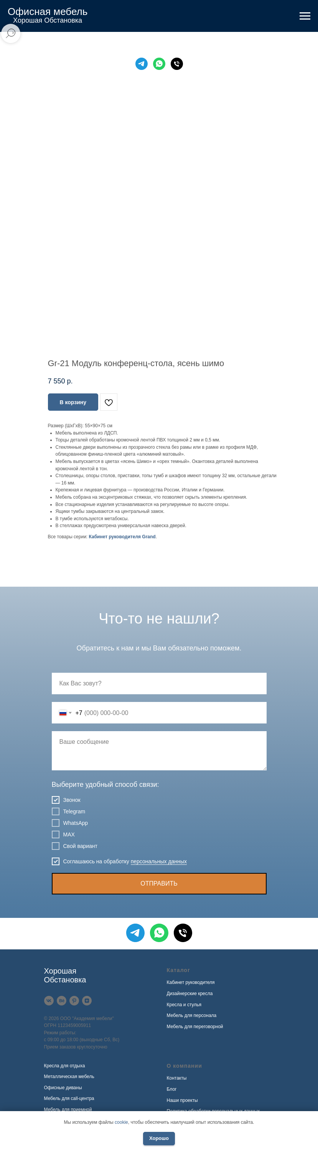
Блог (172, 1089)
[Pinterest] (74, 1000)
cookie (121, 1122)
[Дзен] (87, 1000)
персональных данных (159, 861)
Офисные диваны (63, 1087)
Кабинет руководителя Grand (122, 536)
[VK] (49, 1000)
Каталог (178, 970)
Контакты (177, 1078)
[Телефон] (177, 64)
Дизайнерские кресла (190, 993)
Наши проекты (182, 1100)
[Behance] (61, 1000)
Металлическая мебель (69, 1076)
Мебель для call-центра (69, 1098)
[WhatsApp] (159, 64)
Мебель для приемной (68, 1109)
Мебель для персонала (192, 1015)
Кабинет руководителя (191, 982)
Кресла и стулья (184, 1004)
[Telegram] (141, 64)
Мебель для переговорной (195, 1026)
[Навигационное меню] (305, 16)
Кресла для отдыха (64, 1065)
